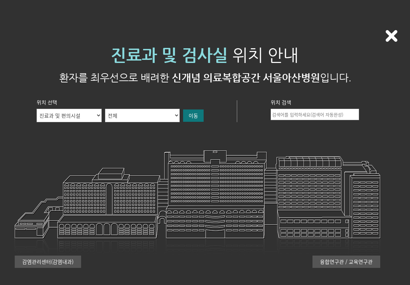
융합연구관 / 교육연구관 (346, 261)
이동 (193, 115)
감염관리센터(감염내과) (48, 261)
